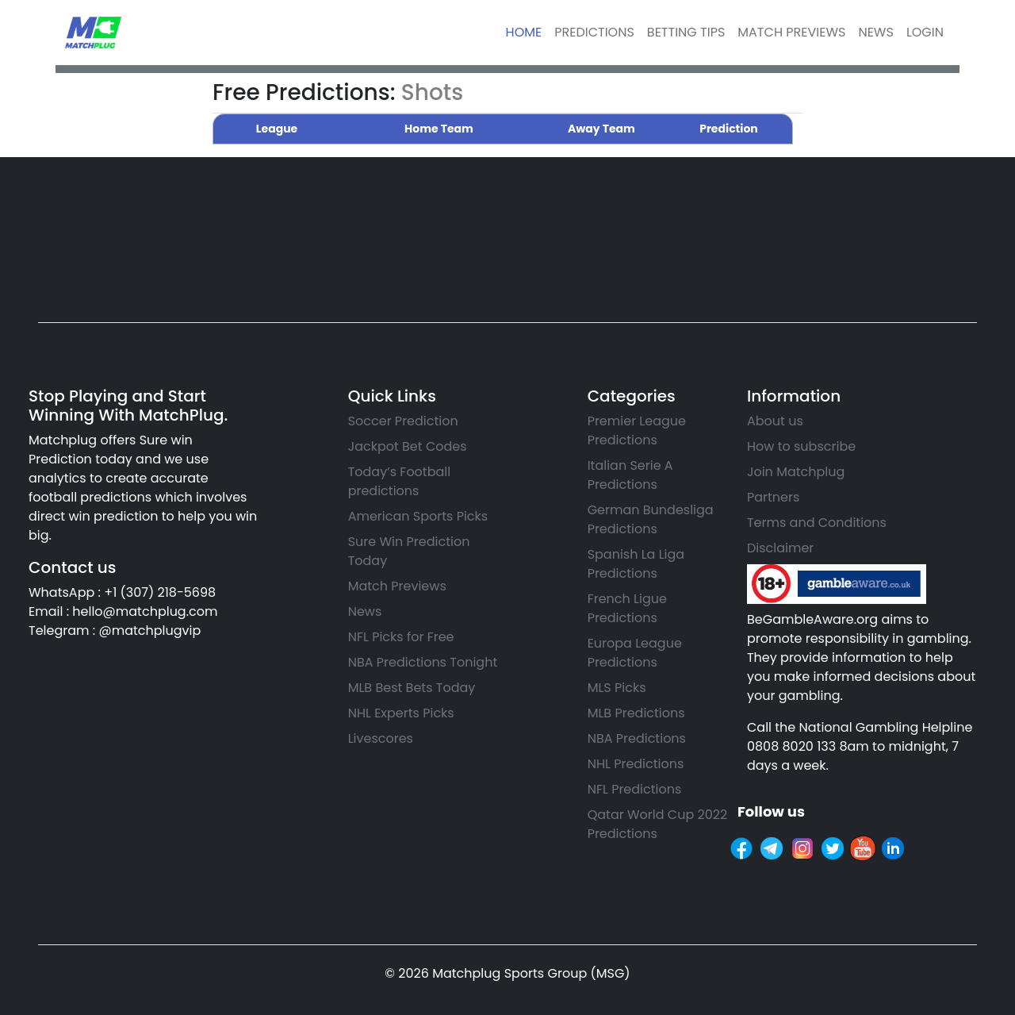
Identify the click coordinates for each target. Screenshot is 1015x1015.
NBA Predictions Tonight (423, 662)
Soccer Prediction (403, 421)
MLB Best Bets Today (412, 688)
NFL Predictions (635, 789)
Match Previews (397, 586)
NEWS (875, 32)
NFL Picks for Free (401, 637)
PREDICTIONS (594, 32)
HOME (524, 32)
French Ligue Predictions (627, 608)
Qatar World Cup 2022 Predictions (657, 824)
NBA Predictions (637, 738)
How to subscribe (801, 446)
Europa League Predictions (635, 652)
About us (775, 421)
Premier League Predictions (637, 430)
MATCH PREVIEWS (791, 32)
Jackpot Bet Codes (407, 446)
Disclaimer (780, 548)
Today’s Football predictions (399, 481)
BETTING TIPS (686, 32)
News (365, 611)
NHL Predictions (636, 764)
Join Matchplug (796, 472)
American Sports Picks (418, 516)
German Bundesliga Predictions (651, 519)
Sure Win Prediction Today (409, 551)
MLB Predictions (636, 713)
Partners (773, 497)
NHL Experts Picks (401, 713)
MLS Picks (617, 688)
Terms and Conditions (817, 522)
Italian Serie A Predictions (630, 475)
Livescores (380, 738)
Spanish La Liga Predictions (636, 563)
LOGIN (925, 32)
